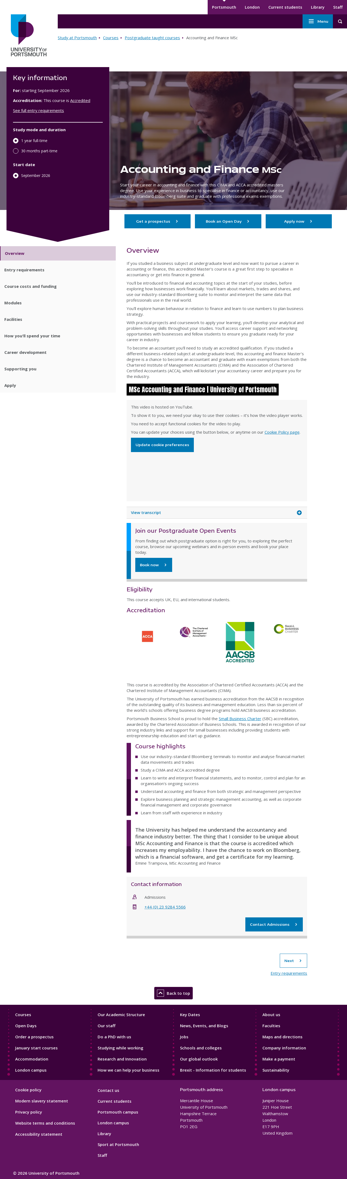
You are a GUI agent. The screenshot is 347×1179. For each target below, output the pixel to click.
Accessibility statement (38, 1134)
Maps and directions (282, 1036)
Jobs (184, 1036)
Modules (13, 302)
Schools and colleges (201, 1047)
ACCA (148, 642)
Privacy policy (28, 1112)
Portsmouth (224, 7)
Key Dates (190, 1014)
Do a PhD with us (114, 1036)
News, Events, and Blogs (204, 1025)
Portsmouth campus (118, 1112)
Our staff (106, 1025)
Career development (25, 352)
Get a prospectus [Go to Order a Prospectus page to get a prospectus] (157, 221)
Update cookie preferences (162, 445)
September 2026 (35, 175)
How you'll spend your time (32, 335)
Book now (149, 565)
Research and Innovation (122, 1059)
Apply (10, 385)
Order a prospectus (34, 1036)
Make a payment (278, 1059)
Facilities (13, 319)
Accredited (80, 100)
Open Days (26, 1025)
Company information (284, 1047)
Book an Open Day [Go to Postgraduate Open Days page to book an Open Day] (228, 221)
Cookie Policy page (282, 432)
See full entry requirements (38, 110)
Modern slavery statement (41, 1101)
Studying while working (120, 1047)
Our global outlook (199, 1059)
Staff (338, 7)
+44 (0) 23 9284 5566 (165, 907)
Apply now (298, 221)
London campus (31, 1070)
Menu (317, 21)
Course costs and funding (30, 286)
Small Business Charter (240, 718)
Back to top (173, 993)
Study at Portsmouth (77, 37)
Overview (14, 253)
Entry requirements (24, 269)
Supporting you (20, 368)
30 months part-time (39, 150)
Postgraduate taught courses (152, 37)
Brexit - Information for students (213, 1070)
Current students (285, 7)
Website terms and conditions (45, 1123)
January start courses (36, 1047)
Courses (110, 37)
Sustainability (275, 1070)
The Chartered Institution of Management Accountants (194, 642)
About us (271, 1014)
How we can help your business (128, 1070)
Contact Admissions (274, 924)
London (252, 7)
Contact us (108, 1090)
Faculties (271, 1025)
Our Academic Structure (121, 1014)
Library (317, 7)
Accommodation (31, 1059)
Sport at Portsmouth (118, 1144)
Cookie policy (28, 1089)
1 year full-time (34, 140)
